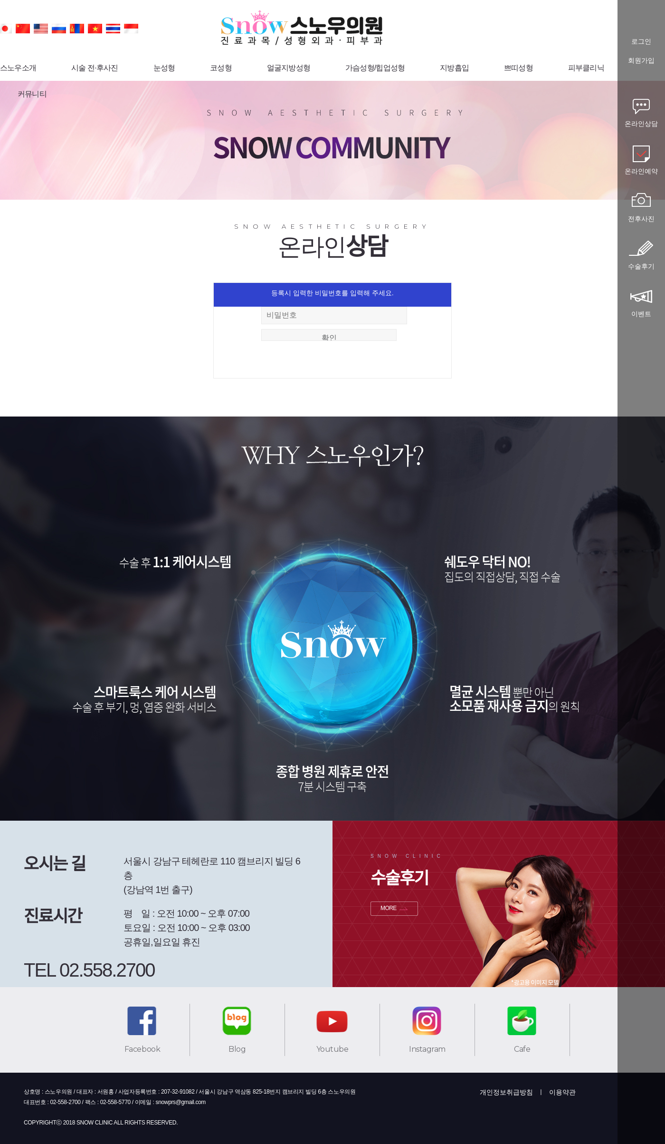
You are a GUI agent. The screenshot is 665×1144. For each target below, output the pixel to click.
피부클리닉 (586, 68)
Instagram (427, 1049)
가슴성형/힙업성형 (375, 68)
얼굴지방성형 (288, 68)
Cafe (522, 1049)
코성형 (221, 68)
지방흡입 (454, 68)
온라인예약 (641, 171)
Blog (237, 1049)
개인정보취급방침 (506, 1092)
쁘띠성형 (518, 68)
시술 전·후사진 (94, 68)
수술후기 (641, 266)
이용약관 (562, 1092)
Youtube (332, 1049)
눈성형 (164, 68)
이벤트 (641, 314)
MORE (388, 908)
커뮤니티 (32, 94)
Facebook (142, 1049)
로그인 (641, 41)
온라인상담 (641, 123)
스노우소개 (18, 68)
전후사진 (641, 219)
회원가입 (641, 60)
